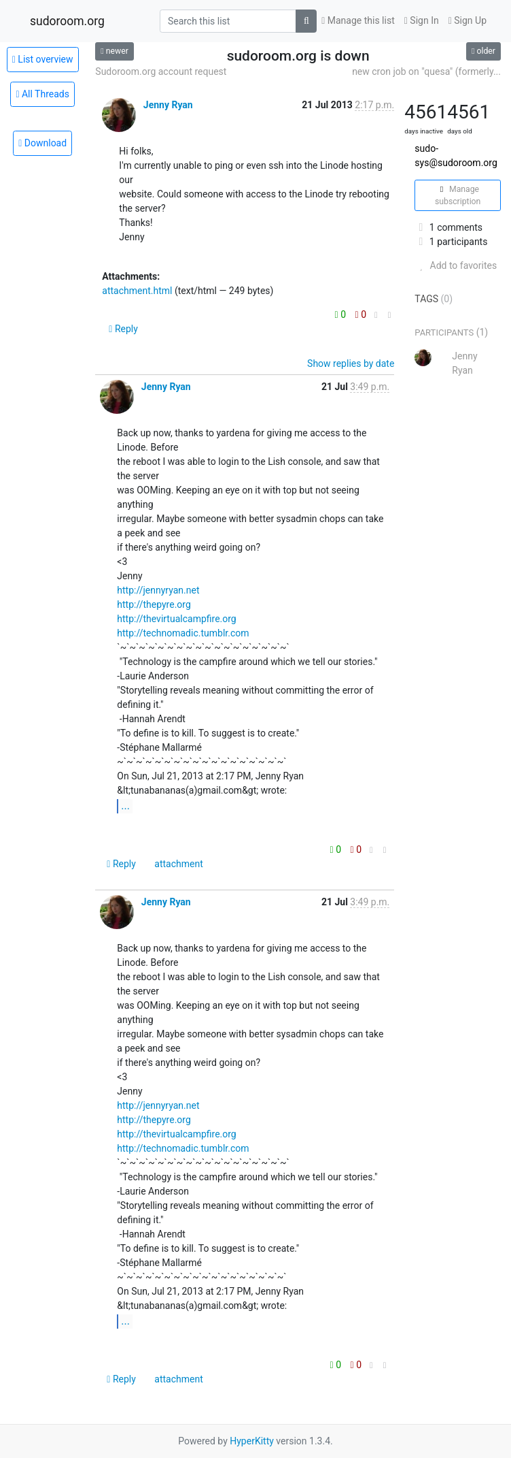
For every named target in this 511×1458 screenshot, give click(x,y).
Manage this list (358, 20)
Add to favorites (456, 265)
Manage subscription (457, 195)
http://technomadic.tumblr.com (183, 633)
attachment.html (137, 290)
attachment (178, 863)
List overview (42, 59)
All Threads (42, 93)
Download (42, 142)
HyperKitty (252, 1441)
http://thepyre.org (153, 604)
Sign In (421, 20)
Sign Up (467, 20)
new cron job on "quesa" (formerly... (426, 71)
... (125, 805)
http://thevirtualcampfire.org (176, 618)
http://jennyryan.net (158, 590)
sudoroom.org (67, 21)
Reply (123, 328)
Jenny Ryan (168, 104)
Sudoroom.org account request (160, 71)
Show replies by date (350, 363)
